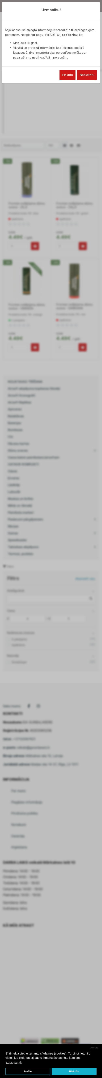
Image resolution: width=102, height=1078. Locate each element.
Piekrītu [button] (74, 1071)
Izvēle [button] (28, 1071)
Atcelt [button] (94, 1047)
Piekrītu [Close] (67, 75)
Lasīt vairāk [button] (14, 1062)
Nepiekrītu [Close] (87, 75)
